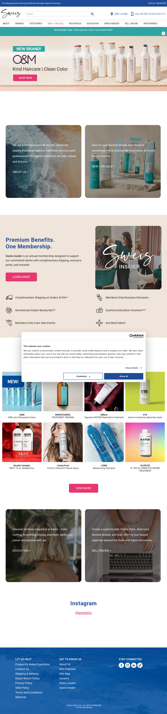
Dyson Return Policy (27, 678)
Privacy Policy (23, 683)
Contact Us (22, 669)
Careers (64, 678)
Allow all (124, 376)
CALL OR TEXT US (150, 14)
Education (93, 23)
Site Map (64, 673)
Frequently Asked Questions (32, 664)
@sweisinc (83, 613)
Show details (131, 368)
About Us (64, 664)
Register (161, 3)
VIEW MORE (83, 488)
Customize (83, 376)
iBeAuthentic (88, 707)
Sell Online (131, 23)
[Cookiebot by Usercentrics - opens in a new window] (131, 336)
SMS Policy (22, 687)
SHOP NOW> (107, 30)
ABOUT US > (20, 172)
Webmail (20, 697)
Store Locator (67, 683)
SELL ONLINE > (101, 550)
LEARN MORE (21, 277)
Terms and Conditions (28, 692)
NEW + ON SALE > (103, 166)
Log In (151, 3)
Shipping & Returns (26, 673)
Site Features (67, 669)
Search (92, 14)
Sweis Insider (111, 23)
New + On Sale (56, 23)
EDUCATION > (22, 550)
